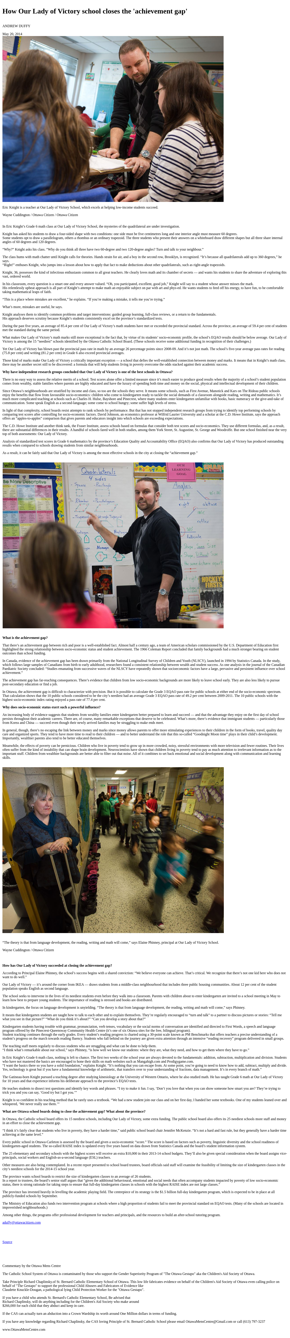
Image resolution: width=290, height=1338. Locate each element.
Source (7, 1242)
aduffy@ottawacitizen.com (21, 1222)
